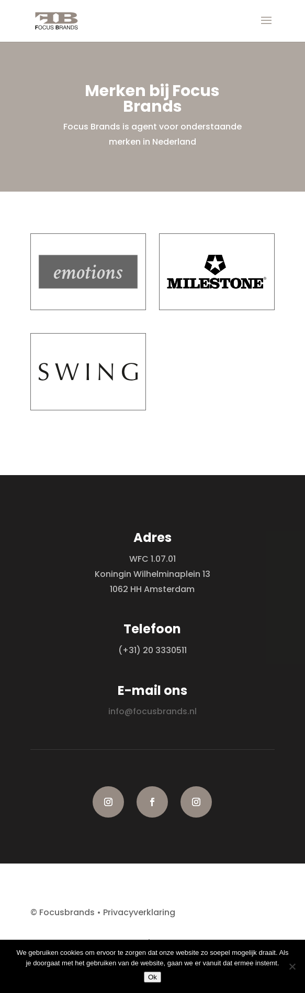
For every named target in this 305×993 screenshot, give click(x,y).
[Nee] (292, 966)
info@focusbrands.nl (152, 711)
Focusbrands (67, 912)
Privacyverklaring (139, 912)
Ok (152, 977)
